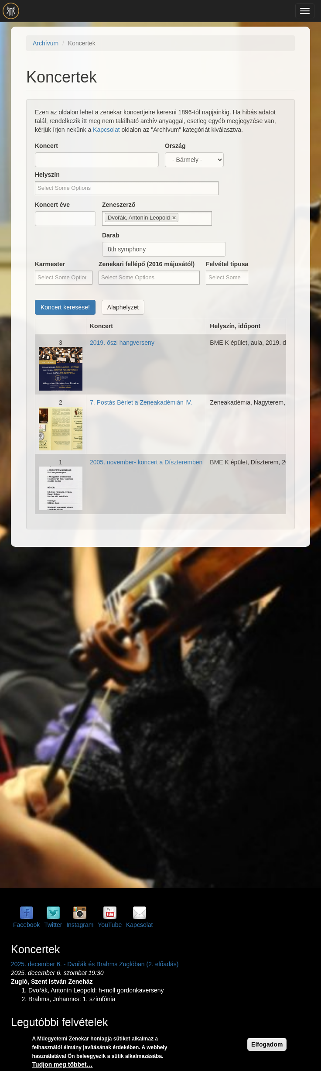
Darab (111, 235)
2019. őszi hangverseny (122, 342)
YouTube (110, 924)
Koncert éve (52, 204)
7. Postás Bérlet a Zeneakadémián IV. (141, 402)
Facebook (26, 924)
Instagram (79, 924)
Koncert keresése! (65, 307)
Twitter (53, 924)
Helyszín (47, 174)
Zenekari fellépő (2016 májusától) (147, 264)
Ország (175, 145)
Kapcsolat (106, 129)
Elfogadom (267, 1044)
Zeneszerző (118, 204)
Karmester (50, 264)
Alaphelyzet (123, 307)
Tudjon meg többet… (62, 1064)
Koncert (46, 145)
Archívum (45, 43)
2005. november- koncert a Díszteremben (146, 462)
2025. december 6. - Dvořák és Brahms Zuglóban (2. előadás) (94, 964)
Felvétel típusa (227, 264)
